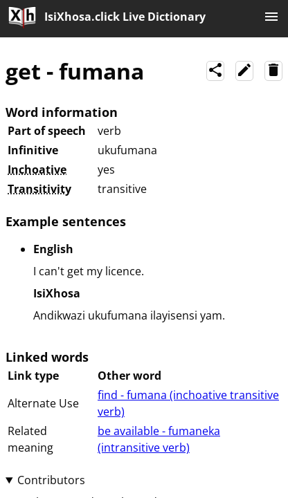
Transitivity (39, 188)
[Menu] (271, 18)
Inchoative (37, 169)
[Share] (215, 71)
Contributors (51, 480)
